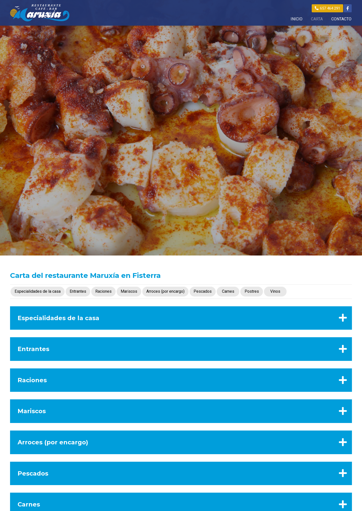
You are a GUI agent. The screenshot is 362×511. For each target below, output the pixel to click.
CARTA (317, 19)
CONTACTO (341, 19)
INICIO (296, 19)
